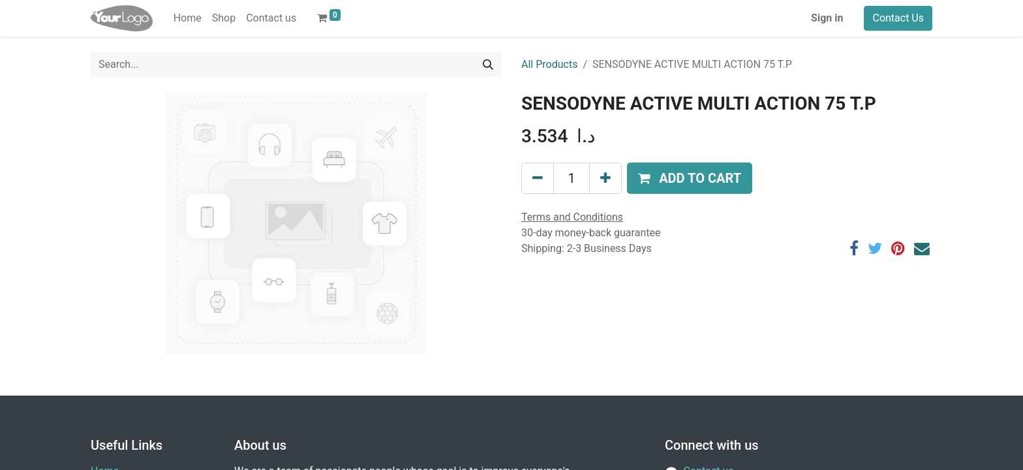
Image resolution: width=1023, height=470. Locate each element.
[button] (689, 178)
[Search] (488, 64)
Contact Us (898, 18)
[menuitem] (187, 18)
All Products (549, 64)
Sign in (827, 18)
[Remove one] (537, 178)
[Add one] (605, 178)
